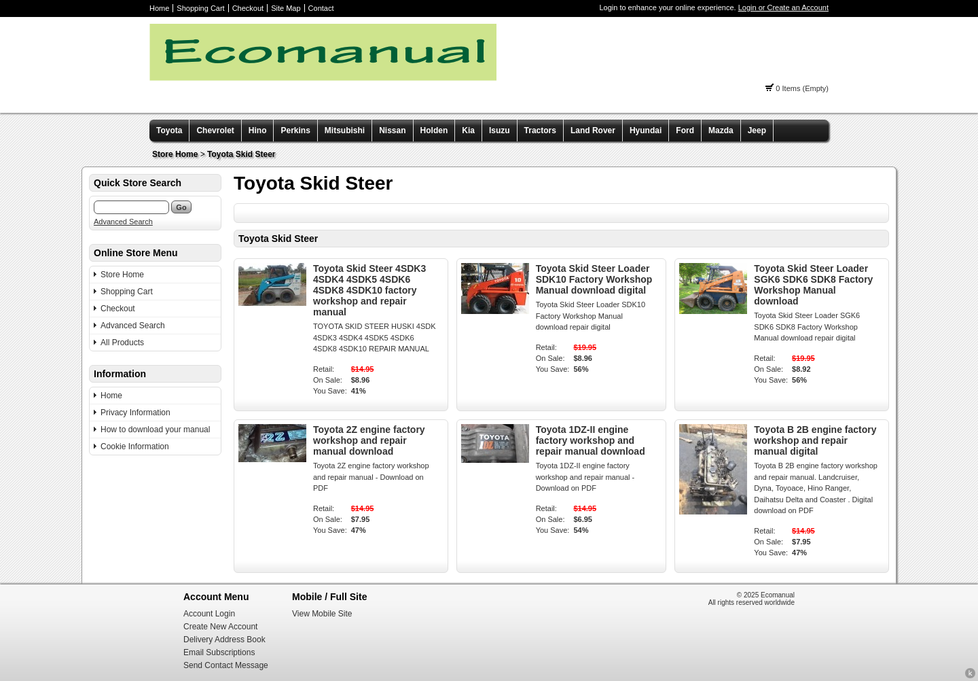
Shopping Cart (200, 8)
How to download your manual (155, 429)
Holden (434, 130)
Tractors (540, 130)
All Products (122, 342)
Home (159, 8)
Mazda (721, 130)
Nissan (392, 130)
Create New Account (220, 626)
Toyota (169, 130)
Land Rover (592, 130)
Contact (321, 8)
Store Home (175, 154)
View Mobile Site (322, 613)
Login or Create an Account (783, 7)
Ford (685, 130)
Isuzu (499, 130)
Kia (468, 130)
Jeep (757, 130)
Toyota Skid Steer (241, 154)
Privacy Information (135, 412)
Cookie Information (135, 446)
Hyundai (646, 130)
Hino (258, 130)
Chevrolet (215, 130)
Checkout (248, 8)
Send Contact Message (225, 665)
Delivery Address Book (224, 639)
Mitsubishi (345, 130)
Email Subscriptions (219, 652)
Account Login (209, 613)
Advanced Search (123, 221)
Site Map (285, 8)
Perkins (295, 130)
